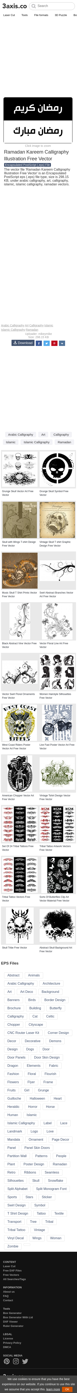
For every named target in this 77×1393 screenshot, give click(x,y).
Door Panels (16, 1057)
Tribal (49, 1221)
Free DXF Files (12, 1270)
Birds (32, 1000)
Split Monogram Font (51, 1189)
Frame (48, 1082)
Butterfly (56, 1008)
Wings (36, 1238)
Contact (8, 1300)
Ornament (36, 1139)
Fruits (11, 1090)
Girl (26, 1090)
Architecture (51, 983)
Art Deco (26, 991)
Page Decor (60, 1139)
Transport (14, 1221)
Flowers (13, 1082)
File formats (41, 15)
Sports (12, 1197)
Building (35, 1008)
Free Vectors (11, 1274)
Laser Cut (9, 15)
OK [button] (67, 1389)
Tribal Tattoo (16, 1230)
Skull (35, 1180)
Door (46, 1049)
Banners (13, 1000)
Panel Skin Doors (37, 1148)
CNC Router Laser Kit (23, 1033)
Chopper (13, 1024)
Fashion (13, 1074)
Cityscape (36, 1024)
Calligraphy (36, 325)
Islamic (48, 325)
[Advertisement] (38, 58)
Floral (32, 1074)
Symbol (39, 1205)
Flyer (31, 1082)
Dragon (12, 1065)
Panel (11, 1148)
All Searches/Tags (14, 1279)
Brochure (14, 1008)
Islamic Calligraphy (13, 329)
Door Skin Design (47, 1057)
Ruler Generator (13, 1326)
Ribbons (30, 1172)
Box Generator (12, 1313)
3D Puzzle (61, 15)
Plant (11, 1164)
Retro (11, 1172)
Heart (58, 1098)
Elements (33, 1065)
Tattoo (41, 1213)
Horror (32, 1106)
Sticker (47, 1197)
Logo (34, 1131)
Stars (29, 1197)
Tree (33, 1221)
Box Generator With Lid (18, 1317)
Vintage (39, 1230)
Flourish (50, 1074)
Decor (11, 1041)
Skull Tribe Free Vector (14, 947)
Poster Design (33, 1164)
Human (12, 1115)
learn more (53, 1389)
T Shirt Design (17, 1213)
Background (50, 991)
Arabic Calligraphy (12, 325)
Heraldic (13, 1106)
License (8, 1338)
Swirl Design (16, 1205)
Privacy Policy (12, 1342)
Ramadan (32, 329)
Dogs (30, 1049)
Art (27, 325)
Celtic (50, 1016)
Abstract (13, 975)
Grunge (43, 1090)
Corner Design (58, 1033)
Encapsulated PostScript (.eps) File (27, 165)
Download (23, 343)
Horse (50, 1106)
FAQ (6, 1296)
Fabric (53, 1065)
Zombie (12, 1246)
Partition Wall (17, 1156)
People (61, 1156)
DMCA (7, 1347)
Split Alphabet (17, 1189)
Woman (55, 1238)
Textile (59, 1213)
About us (9, 1291)
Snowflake (55, 1180)
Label (48, 1123)
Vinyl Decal (15, 1238)
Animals (34, 975)
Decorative (32, 1041)
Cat (35, 1016)
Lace (63, 1123)
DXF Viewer (10, 1321)
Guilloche (14, 1098)
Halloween (37, 1098)
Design (12, 1049)
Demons (55, 1041)
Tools (24, 15)
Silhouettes (15, 1180)
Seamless (52, 1172)
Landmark (14, 1131)
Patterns (41, 1156)
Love (50, 1131)
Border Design (54, 1000)
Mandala (13, 1139)
